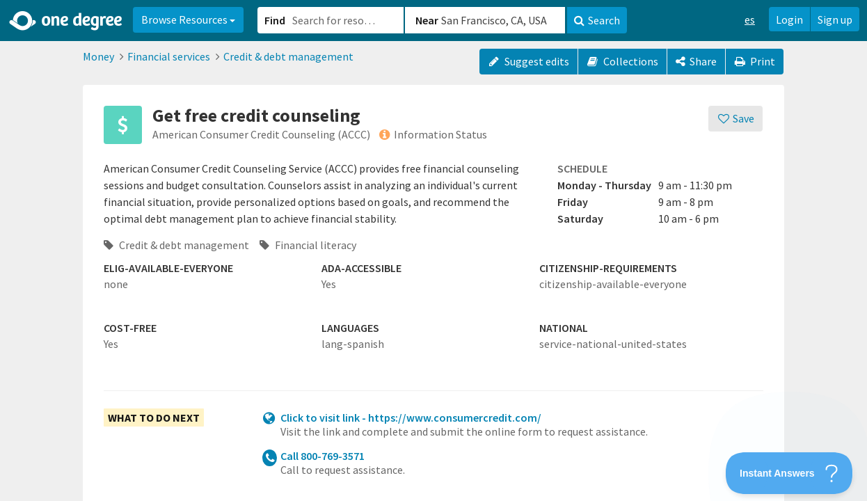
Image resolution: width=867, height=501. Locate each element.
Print (755, 61)
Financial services (168, 56)
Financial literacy (308, 245)
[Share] (696, 61)
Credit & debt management (288, 56)
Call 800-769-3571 (322, 456)
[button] (433, 250)
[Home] (66, 21)
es (750, 19)
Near (426, 20)
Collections (622, 61)
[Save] (735, 119)
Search (597, 20)
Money (98, 56)
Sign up (835, 19)
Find (274, 20)
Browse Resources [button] (188, 19)
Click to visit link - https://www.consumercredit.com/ (410, 417)
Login (789, 19)
